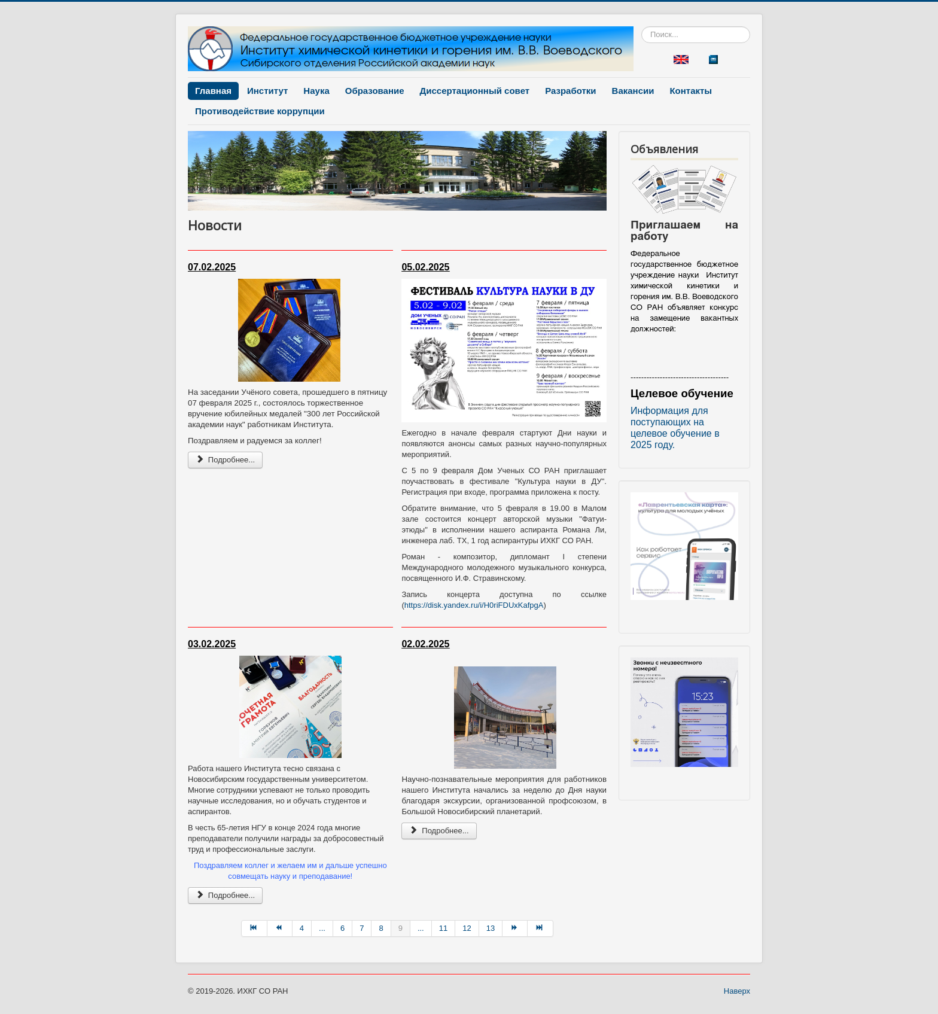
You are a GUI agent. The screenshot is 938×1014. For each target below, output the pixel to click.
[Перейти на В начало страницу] (254, 928)
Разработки (570, 91)
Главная (213, 91)
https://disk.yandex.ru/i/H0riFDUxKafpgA (474, 605)
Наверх (737, 990)
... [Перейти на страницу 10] (421, 928)
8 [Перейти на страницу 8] (381, 928)
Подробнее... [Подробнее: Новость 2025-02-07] (225, 459)
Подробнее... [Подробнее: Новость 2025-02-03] (225, 895)
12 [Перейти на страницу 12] (466, 928)
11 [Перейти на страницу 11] (443, 928)
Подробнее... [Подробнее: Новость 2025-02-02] (438, 830)
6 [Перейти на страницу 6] (342, 928)
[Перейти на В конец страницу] (540, 928)
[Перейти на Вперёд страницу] (515, 928)
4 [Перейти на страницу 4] (302, 928)
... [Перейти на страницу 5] (322, 928)
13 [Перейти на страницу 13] (490, 928)
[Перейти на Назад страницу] (280, 928)
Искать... (641, 26)
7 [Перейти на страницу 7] (362, 928)
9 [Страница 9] (400, 928)
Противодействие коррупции (260, 111)
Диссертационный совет (475, 91)
